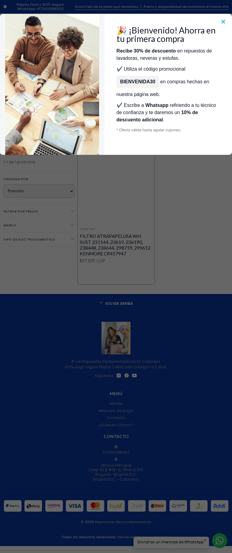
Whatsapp (156, 105)
